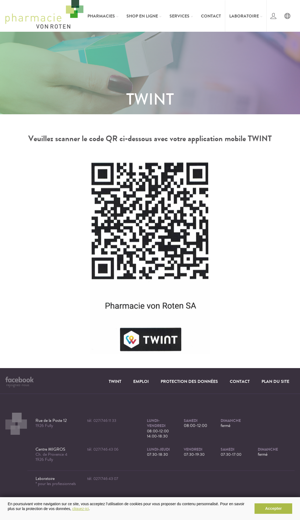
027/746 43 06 (105, 449)
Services (179, 16)
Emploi (141, 381)
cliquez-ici (80, 509)
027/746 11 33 (104, 420)
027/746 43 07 (105, 479)
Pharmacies (101, 16)
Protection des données (189, 381)
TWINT (115, 381)
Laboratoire (244, 16)
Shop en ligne (142, 16)
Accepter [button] (273, 508)
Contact (211, 16)
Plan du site (275, 381)
